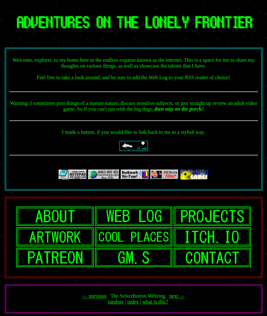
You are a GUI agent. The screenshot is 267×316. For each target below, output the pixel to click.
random (116, 301)
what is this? (155, 301)
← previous (94, 296)
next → (177, 296)
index (133, 301)
